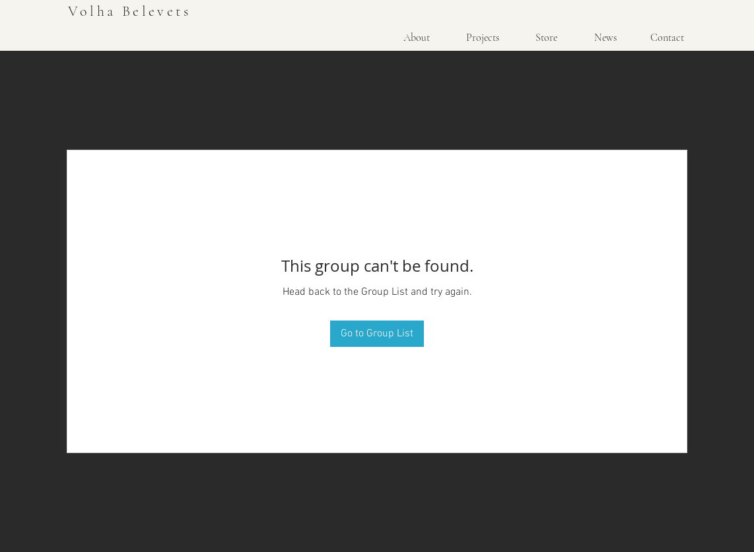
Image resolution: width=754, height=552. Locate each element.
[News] (605, 37)
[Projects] (483, 37)
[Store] (546, 37)
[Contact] (667, 37)
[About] (417, 37)
